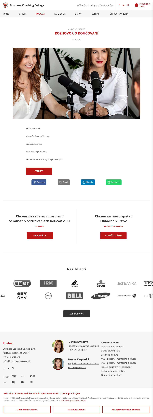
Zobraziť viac (77, 313)
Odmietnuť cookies (27, 409)
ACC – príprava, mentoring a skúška (118, 358)
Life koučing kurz (109, 354)
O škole (22, 14)
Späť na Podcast (76, 29)
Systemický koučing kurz (113, 370)
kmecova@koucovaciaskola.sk (84, 345)
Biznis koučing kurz (110, 350)
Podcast (40, 14)
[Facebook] (38, 182)
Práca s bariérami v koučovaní (116, 366)
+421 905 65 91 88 (77, 367)
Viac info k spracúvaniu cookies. (73, 400)
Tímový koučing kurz (111, 375)
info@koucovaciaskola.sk (17, 361)
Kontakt (95, 14)
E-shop (78, 14)
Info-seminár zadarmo (112, 346)
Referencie (59, 14)
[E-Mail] (64, 182)
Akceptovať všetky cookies (126, 409)
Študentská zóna (119, 14)
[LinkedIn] (88, 182)
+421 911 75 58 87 (77, 349)
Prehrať (39, 171)
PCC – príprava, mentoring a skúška (118, 362)
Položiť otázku (113, 235)
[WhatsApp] (113, 182)
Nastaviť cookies (76, 409)
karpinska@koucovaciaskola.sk (83, 363)
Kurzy (6, 14)
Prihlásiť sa (39, 235)
